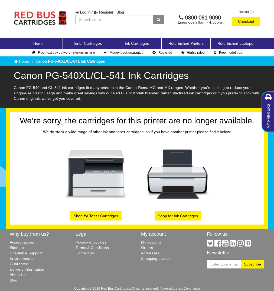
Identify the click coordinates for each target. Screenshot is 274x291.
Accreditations (22, 242)
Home (38, 43)
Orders (147, 247)
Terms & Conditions (92, 247)
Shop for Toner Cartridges (96, 216)
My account (151, 242)
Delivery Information (27, 269)
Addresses (150, 253)
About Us (17, 275)
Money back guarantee (123, 52)
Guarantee (19, 264)
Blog (120, 12)
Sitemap (17, 247)
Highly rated (193, 52)
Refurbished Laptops (235, 43)
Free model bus (228, 52)
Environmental (22, 258)
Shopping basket (155, 258)
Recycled (162, 52)
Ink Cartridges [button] (137, 43)
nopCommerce (189, 288)
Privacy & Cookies (91, 242)
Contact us (85, 253)
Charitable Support (26, 253)
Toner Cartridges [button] (87, 43)
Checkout (246, 21)
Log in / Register (94, 12)
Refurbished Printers (186, 43)
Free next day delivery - (63, 52)
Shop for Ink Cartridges (178, 216)
